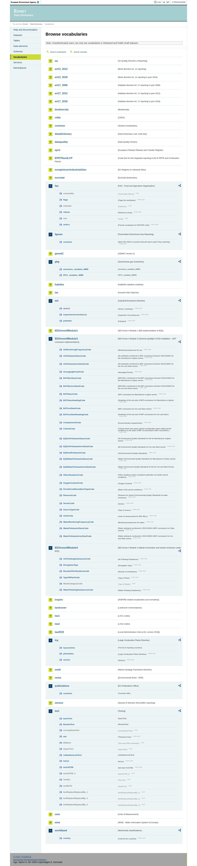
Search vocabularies (58, 52)
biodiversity (62, 109)
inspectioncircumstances (75, 314)
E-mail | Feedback (22, 857)
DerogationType (70, 565)
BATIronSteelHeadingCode (75, 414)
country (66, 838)
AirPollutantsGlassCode (74, 356)
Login (159, 2)
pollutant (67, 321)
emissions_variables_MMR (75, 269)
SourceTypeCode (71, 509)
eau (65, 736)
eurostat (59, 177)
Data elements (20, 46)
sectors (66, 660)
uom (57, 814)
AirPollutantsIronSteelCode (76, 364)
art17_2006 (61, 85)
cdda (57, 117)
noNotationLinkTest (72, 755)
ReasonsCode (69, 495)
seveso (59, 702)
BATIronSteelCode (71, 408)
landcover (60, 607)
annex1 (66, 308)
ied (56, 300)
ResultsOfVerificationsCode (76, 571)
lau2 (57, 624)
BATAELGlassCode (72, 378)
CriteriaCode (69, 429)
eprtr (57, 150)
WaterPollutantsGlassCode (75, 528)
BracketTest (68, 724)
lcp (56, 640)
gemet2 (59, 253)
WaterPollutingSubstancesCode (78, 590)
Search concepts (80, 52)
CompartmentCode (72, 422)
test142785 (68, 767)
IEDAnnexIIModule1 (66, 330)
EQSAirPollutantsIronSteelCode (78, 446)
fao (56, 186)
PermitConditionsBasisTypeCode (78, 489)
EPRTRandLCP (63, 158)
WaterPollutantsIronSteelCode (77, 536)
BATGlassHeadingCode (74, 400)
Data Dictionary (36, 24)
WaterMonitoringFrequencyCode (78, 522)
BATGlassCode (70, 394)
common (60, 125)
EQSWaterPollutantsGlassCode (78, 459)
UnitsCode (68, 516)
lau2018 (59, 632)
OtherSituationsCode (73, 475)
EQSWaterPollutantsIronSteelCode (79, 467)
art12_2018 (61, 77)
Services (17, 62)
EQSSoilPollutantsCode (74, 453)
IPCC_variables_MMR (73, 275)
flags (65, 200)
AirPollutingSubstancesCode (76, 559)
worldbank (61, 830)
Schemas (18, 51)
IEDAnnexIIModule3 (66, 338)
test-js (66, 761)
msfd (58, 669)
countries (67, 242)
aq (56, 61)
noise (58, 677)
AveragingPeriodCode (73, 372)
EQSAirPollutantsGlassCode (76, 438)
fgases (59, 234)
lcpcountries (69, 648)
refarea (66, 212)
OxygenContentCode (73, 483)
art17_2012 (61, 93)
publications (62, 686)
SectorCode (68, 503)
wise (57, 822)
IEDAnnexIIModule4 (66, 547)
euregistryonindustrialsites (70, 169)
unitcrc (66, 224)
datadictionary (63, 134)
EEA (26, 2)
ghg (57, 261)
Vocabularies (20, 57)
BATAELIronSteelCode (73, 386)
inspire (59, 599)
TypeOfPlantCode (71, 577)
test (57, 711)
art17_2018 (61, 101)
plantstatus (68, 653)
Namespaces (19, 68)
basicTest (67, 718)
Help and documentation (25, 30)
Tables (16, 40)
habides (59, 284)
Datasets (17, 35)
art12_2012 (61, 69)
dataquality (61, 142)
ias (56, 292)
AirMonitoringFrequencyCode (77, 349)
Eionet (25, 24)
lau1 (57, 616)
